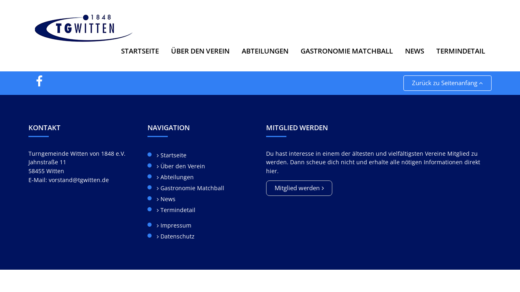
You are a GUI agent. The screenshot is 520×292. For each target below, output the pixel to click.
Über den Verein (182, 166)
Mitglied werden (297, 188)
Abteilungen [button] (265, 51)
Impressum (175, 225)
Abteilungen (176, 177)
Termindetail (460, 51)
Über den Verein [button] (200, 51)
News (414, 51)
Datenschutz (177, 236)
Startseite (140, 51)
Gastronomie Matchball (347, 51)
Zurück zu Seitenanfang (447, 83)
